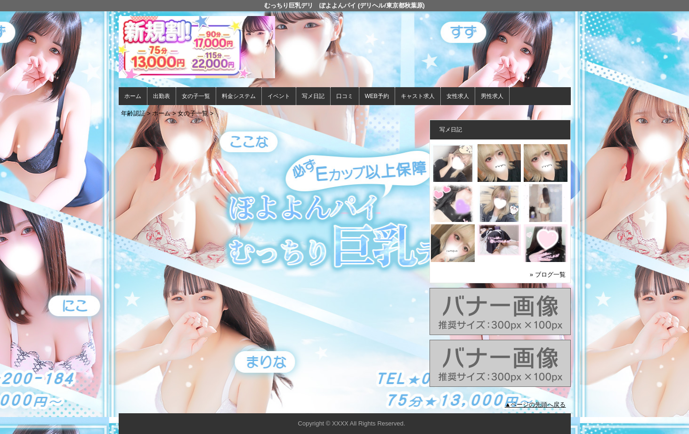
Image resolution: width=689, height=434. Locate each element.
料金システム (239, 96)
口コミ (344, 96)
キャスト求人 (418, 96)
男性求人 (492, 96)
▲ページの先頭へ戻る (535, 404)
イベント (278, 96)
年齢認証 (133, 113)
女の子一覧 (196, 96)
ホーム (132, 96)
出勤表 (161, 96)
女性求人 (457, 96)
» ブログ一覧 (548, 274)
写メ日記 (313, 96)
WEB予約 (377, 96)
